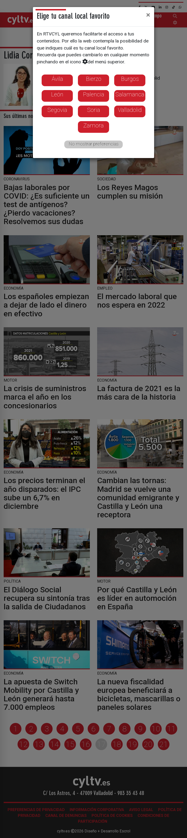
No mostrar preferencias (94, 144)
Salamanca (129, 94)
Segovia (57, 110)
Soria (93, 110)
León (57, 94)
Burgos (130, 78)
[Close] (148, 15)
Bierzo (93, 78)
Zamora (93, 125)
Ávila (57, 78)
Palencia (93, 94)
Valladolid (130, 110)
